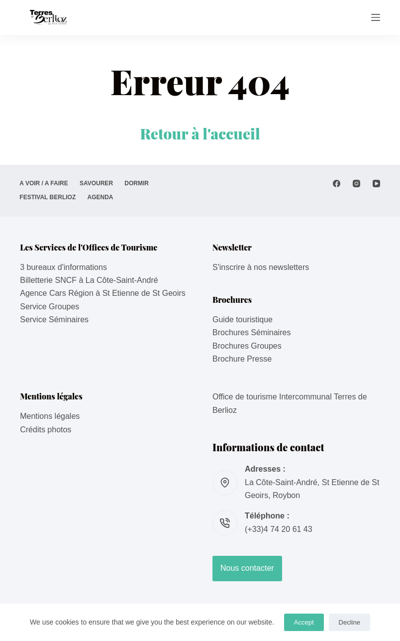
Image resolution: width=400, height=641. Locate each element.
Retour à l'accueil (200, 133)
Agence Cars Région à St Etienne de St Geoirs (103, 293)
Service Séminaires (54, 319)
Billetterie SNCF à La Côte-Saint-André (89, 280)
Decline (349, 622)
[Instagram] (356, 183)
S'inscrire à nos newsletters (260, 267)
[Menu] (375, 17)
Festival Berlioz (48, 197)
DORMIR (139, 183)
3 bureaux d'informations (63, 267)
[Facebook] (336, 183)
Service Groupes (49, 306)
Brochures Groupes (247, 346)
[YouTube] (376, 183)
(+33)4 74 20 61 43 (278, 529)
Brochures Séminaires (251, 332)
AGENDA (101, 197)
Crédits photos (45, 429)
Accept (304, 622)
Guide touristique (242, 319)
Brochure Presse (242, 359)
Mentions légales (50, 416)
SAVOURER (97, 183)
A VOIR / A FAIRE (44, 183)
